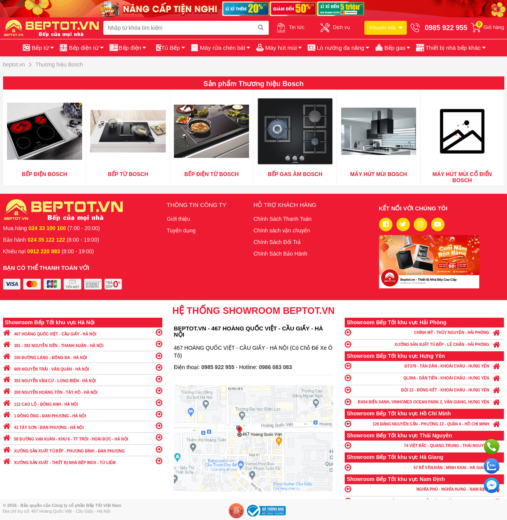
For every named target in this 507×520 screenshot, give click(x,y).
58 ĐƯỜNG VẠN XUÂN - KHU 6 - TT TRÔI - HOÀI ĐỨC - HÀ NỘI (82, 437)
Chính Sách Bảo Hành (281, 254)
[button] (450, 48)
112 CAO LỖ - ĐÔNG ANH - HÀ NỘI (82, 402)
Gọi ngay (491, 446)
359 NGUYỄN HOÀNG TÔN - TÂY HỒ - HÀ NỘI (82, 390)
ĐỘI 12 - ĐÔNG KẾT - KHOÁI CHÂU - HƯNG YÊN (424, 389)
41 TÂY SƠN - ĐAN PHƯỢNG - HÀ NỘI (82, 425)
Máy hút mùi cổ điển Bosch (462, 177)
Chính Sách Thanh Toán (283, 219)
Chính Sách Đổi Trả (277, 242)
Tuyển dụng (181, 230)
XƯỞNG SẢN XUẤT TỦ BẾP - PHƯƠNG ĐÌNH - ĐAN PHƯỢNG (82, 449)
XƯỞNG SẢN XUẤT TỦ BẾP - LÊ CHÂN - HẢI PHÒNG (424, 344)
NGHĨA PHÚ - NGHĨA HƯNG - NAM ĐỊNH (424, 488)
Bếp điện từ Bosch (211, 174)
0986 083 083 (275, 367)
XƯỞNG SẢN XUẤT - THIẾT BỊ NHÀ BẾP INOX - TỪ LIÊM (82, 460)
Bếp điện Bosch (44, 174)
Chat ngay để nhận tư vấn (491, 485)
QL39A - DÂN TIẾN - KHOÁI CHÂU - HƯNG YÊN (424, 377)
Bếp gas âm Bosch (295, 174)
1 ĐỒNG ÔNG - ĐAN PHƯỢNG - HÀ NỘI (82, 414)
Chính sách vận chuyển (282, 230)
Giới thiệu (178, 219)
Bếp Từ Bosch (128, 174)
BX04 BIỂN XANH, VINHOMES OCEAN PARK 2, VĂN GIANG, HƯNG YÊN (424, 401)
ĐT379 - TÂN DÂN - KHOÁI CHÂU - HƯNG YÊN (424, 365)
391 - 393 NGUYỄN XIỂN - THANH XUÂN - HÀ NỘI (82, 343)
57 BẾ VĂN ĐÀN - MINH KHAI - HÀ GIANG (424, 467)
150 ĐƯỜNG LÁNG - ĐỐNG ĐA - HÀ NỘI (82, 355)
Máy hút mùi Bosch (378, 174)
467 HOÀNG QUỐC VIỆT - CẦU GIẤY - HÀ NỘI (82, 332)
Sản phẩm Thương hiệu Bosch (254, 84)
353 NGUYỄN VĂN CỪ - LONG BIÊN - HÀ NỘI (82, 378)
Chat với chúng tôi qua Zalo (491, 466)
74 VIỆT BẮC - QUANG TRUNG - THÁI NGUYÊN (424, 445)
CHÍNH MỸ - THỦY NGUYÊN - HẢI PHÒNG (424, 332)
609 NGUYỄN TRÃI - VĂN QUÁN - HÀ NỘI (82, 367)
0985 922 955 (218, 367)
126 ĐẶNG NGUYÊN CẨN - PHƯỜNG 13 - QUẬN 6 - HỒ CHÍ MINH (424, 423)
